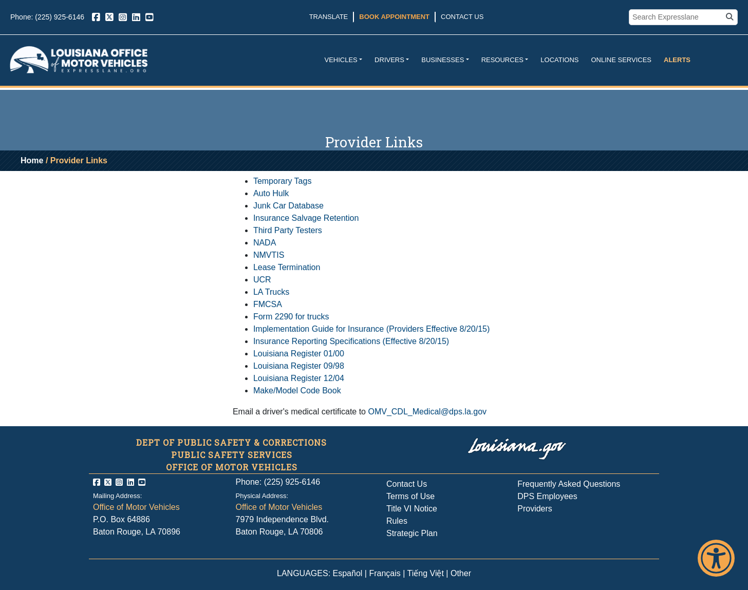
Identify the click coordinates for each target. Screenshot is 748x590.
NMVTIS (268, 255)
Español (348, 573)
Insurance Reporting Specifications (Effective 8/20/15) (351, 341)
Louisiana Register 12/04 (298, 378)
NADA (264, 242)
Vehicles (340, 60)
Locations (559, 60)
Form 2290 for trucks (291, 316)
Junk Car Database (288, 205)
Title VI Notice (411, 508)
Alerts (677, 60)
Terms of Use (410, 496)
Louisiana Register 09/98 (298, 365)
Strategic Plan (412, 533)
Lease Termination (286, 267)
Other (461, 573)
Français (384, 573)
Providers (534, 508)
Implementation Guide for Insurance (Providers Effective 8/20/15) (371, 329)
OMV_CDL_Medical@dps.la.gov (427, 411)
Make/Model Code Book (297, 390)
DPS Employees (547, 496)
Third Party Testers (287, 230)
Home (32, 160)
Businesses (442, 60)
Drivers (389, 60)
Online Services (621, 60)
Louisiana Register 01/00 (298, 353)
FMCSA (267, 304)
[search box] (677, 17)
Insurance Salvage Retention (306, 218)
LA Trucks (271, 292)
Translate (328, 17)
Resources (502, 60)
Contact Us (462, 17)
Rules (396, 521)
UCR (262, 279)
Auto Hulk (271, 193)
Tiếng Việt (425, 573)
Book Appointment (394, 17)
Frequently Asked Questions (568, 484)
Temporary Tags (282, 181)
